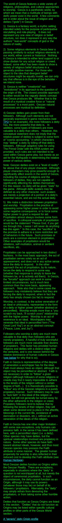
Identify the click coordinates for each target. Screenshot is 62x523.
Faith (6, 424)
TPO (6, 121)
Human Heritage (13, 460)
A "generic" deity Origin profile (20, 519)
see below (10, 357)
